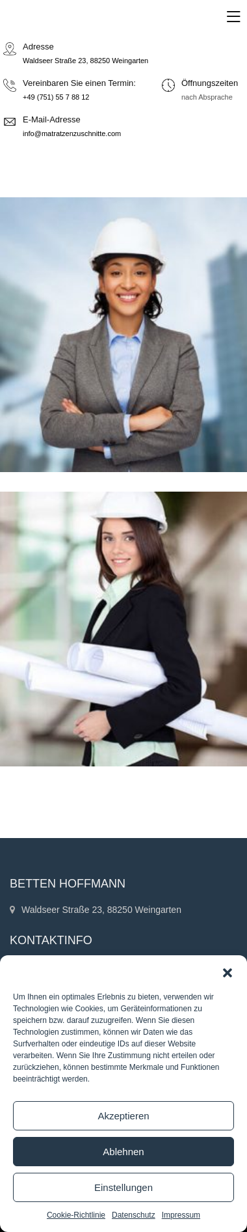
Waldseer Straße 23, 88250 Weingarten (85, 60)
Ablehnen (123, 1151)
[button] (227, 971)
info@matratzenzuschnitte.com (72, 133)
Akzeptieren (123, 1115)
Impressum (181, 1215)
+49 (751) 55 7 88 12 (56, 97)
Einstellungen (123, 1187)
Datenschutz (133, 1215)
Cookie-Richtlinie (76, 1215)
